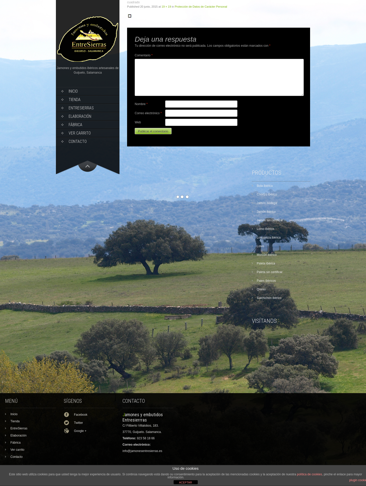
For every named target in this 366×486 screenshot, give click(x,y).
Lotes (260, 246)
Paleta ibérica (266, 263)
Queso (261, 289)
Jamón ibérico (266, 211)
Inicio (73, 91)
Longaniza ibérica (269, 237)
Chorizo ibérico (267, 194)
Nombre (141, 104)
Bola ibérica (265, 186)
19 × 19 (166, 6)
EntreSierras (81, 108)
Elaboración (80, 116)
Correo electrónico (148, 113)
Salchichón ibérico (269, 298)
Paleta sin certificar (269, 272)
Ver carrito (80, 133)
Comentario (143, 55)
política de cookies (309, 474)
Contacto (78, 141)
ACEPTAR (185, 482)
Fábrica (75, 124)
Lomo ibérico (265, 229)
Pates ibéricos (266, 280)
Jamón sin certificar (270, 220)
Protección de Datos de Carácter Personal (201, 6)
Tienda (75, 99)
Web (138, 122)
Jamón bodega (267, 203)
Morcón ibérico (267, 255)
